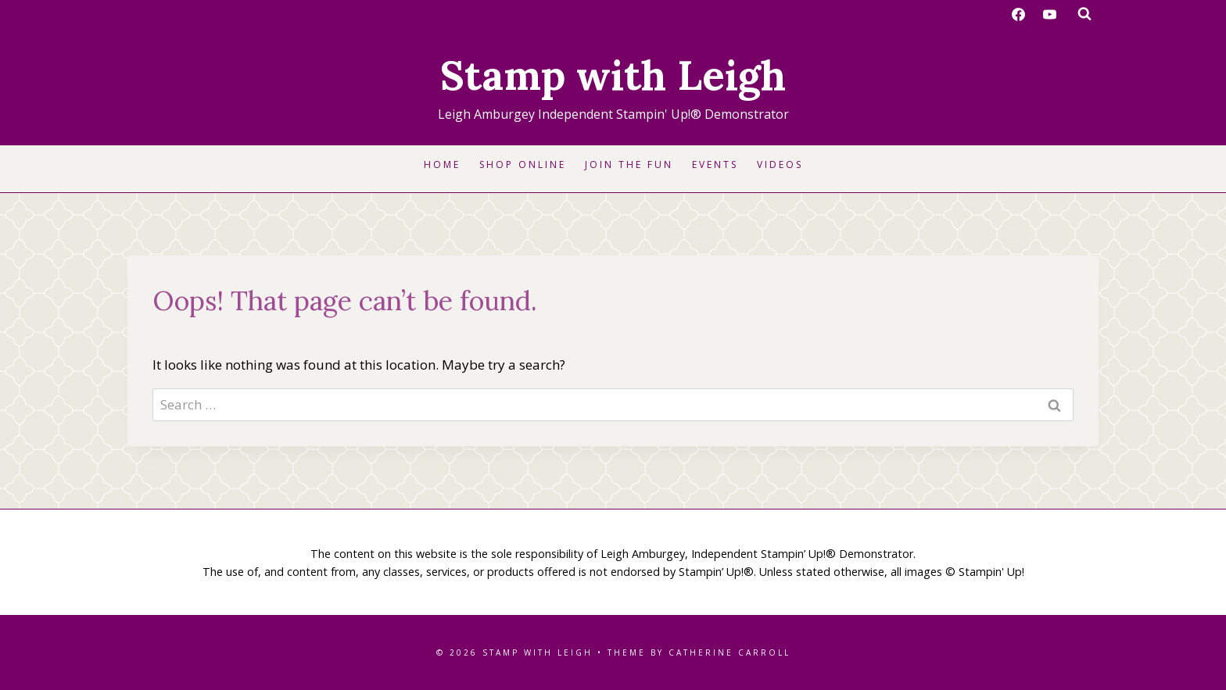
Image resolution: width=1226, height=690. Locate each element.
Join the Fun (629, 164)
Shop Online (522, 164)
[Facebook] (1019, 14)
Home (442, 164)
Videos (780, 164)
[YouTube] (1049, 14)
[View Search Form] (1084, 14)
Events (715, 164)
